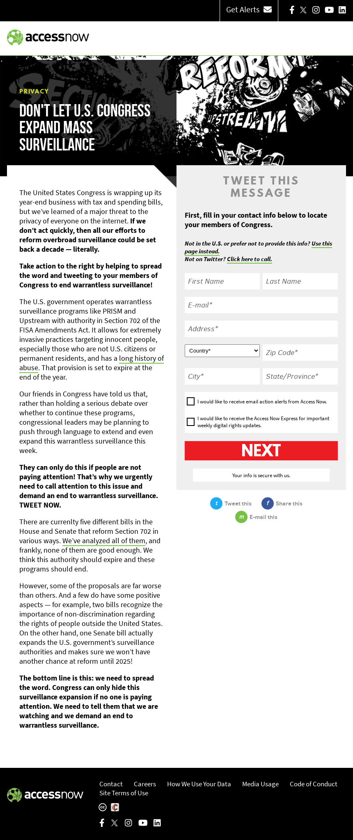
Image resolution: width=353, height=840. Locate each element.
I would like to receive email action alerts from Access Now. (262, 401)
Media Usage (260, 783)
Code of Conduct (313, 783)
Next (261, 451)
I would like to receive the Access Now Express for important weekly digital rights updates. (263, 422)
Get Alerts (249, 9)
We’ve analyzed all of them (103, 540)
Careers (145, 783)
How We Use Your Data (199, 783)
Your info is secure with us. (261, 475)
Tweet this (231, 503)
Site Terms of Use (123, 792)
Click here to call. (249, 259)
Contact (111, 783)
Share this (282, 503)
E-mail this (256, 517)
